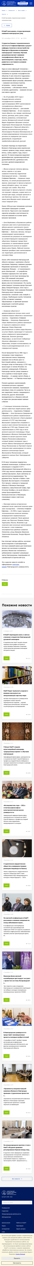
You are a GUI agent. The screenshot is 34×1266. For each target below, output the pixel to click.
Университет (12, 10)
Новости (4, 14)
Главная (3, 10)
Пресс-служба (21, 10)
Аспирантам (6, 1229)
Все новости (17, 1179)
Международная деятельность (11, 1214)
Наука (4, 584)
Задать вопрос (21, 1229)
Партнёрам (19, 1226)
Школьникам (6, 1223)
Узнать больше (20, 1254)
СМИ (3, 1232)
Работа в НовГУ (21, 1223)
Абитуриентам (6, 1217)
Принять (17, 1258)
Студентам (5, 1211)
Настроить (17, 1263)
